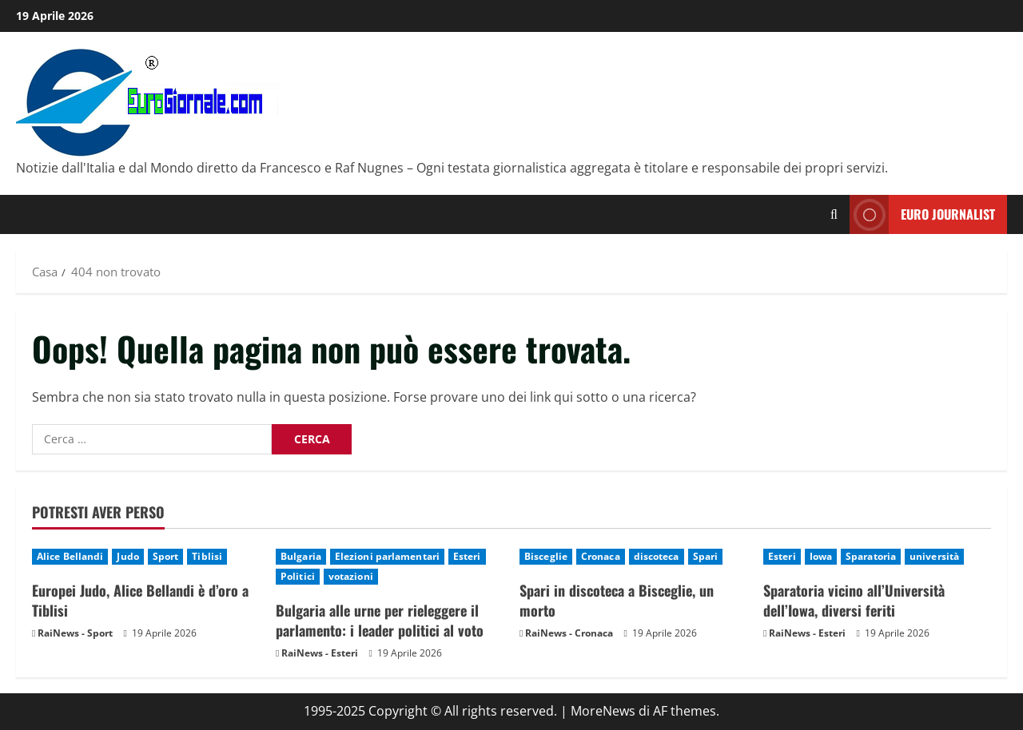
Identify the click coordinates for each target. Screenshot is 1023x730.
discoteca (656, 556)
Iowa (821, 556)
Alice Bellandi (70, 556)
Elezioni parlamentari (387, 556)
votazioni (350, 576)
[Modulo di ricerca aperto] (834, 214)
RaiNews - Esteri (319, 653)
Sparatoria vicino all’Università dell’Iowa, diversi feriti (854, 600)
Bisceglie (545, 556)
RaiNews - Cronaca (569, 633)
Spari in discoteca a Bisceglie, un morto (616, 600)
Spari (705, 556)
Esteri (467, 556)
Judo (127, 556)
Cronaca (600, 556)
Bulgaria (301, 556)
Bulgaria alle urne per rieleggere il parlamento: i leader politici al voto (380, 620)
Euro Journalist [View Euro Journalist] (922, 214)
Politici (298, 576)
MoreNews (603, 711)
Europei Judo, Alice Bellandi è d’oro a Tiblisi (140, 600)
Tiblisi (207, 556)
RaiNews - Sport (75, 633)
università (934, 556)
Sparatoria (871, 556)
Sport (166, 556)
